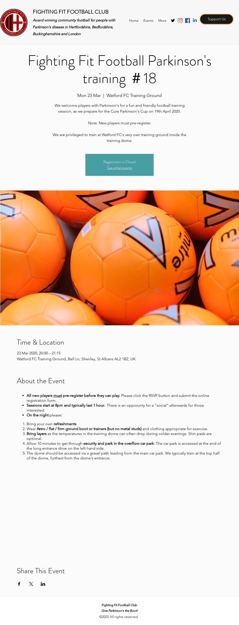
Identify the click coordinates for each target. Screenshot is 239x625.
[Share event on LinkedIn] (43, 584)
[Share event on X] (31, 584)
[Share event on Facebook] (19, 584)
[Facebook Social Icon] (187, 20)
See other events (119, 167)
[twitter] (172, 20)
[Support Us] (216, 19)
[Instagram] (180, 20)
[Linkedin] (194, 20)
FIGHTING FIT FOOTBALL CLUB (71, 12)
